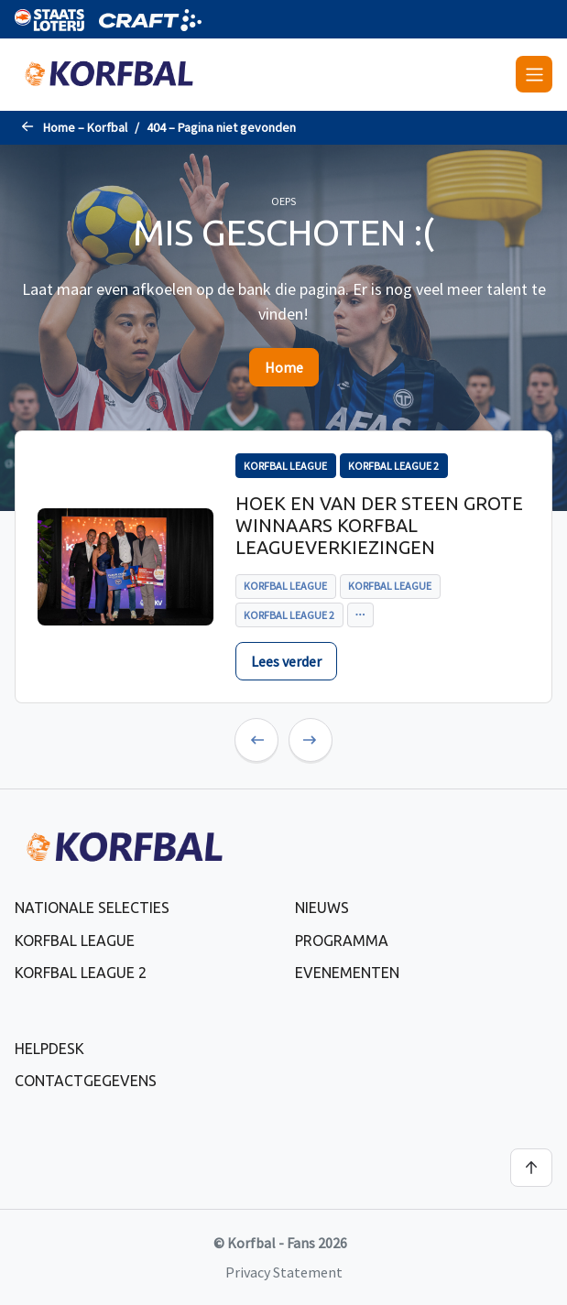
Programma (341, 940)
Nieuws (322, 907)
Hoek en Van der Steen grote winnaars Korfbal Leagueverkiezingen (379, 525)
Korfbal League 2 (81, 972)
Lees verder (286, 661)
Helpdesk (49, 1048)
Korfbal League (75, 940)
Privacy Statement (284, 1272)
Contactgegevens (86, 1080)
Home (284, 367)
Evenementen (347, 972)
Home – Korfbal (85, 127)
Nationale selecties (92, 907)
